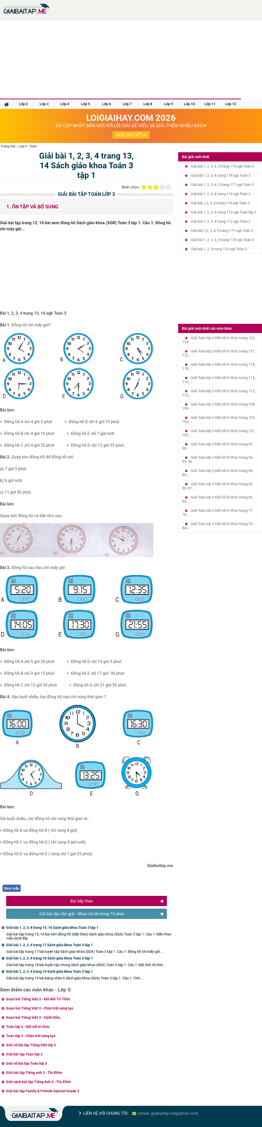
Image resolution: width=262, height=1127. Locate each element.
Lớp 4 (64, 104)
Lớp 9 (168, 104)
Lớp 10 (189, 104)
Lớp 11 (209, 104)
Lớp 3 (44, 104)
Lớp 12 (230, 104)
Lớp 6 (106, 104)
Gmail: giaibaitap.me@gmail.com (168, 1113)
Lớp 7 (127, 104)
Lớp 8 (147, 104)
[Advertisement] (131, 60)
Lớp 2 (23, 104)
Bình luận (11, 888)
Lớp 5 (85, 104)
